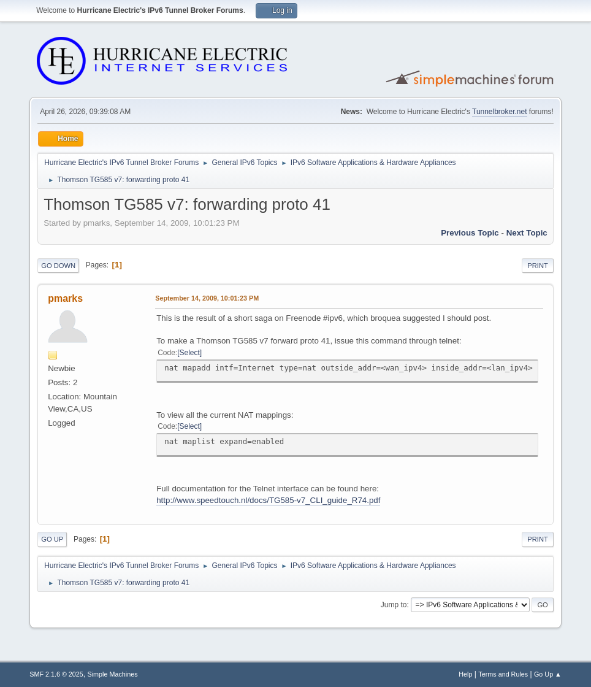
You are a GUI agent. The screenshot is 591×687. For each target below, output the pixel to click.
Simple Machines (113, 674)
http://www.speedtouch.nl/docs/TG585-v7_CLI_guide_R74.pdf (268, 500)
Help (465, 674)
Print (537, 265)
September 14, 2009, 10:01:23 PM (207, 298)
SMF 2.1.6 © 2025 (56, 674)
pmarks (65, 298)
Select (190, 352)
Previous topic (470, 232)
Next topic (526, 232)
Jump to (394, 605)
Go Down (58, 265)
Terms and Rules (503, 674)
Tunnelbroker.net (499, 111)
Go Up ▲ (548, 674)
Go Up (52, 539)
